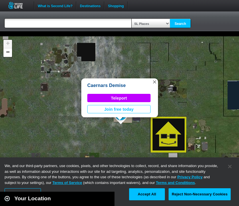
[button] (154, 81)
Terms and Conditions (175, 183)
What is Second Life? (55, 5)
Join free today (119, 109)
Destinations (90, 5)
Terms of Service (67, 183)
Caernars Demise (106, 85)
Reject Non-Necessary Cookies (200, 194)
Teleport (119, 98)
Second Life (18, 5)
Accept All (147, 194)
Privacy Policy (189, 177)
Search (180, 24)
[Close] (230, 166)
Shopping (116, 5)
